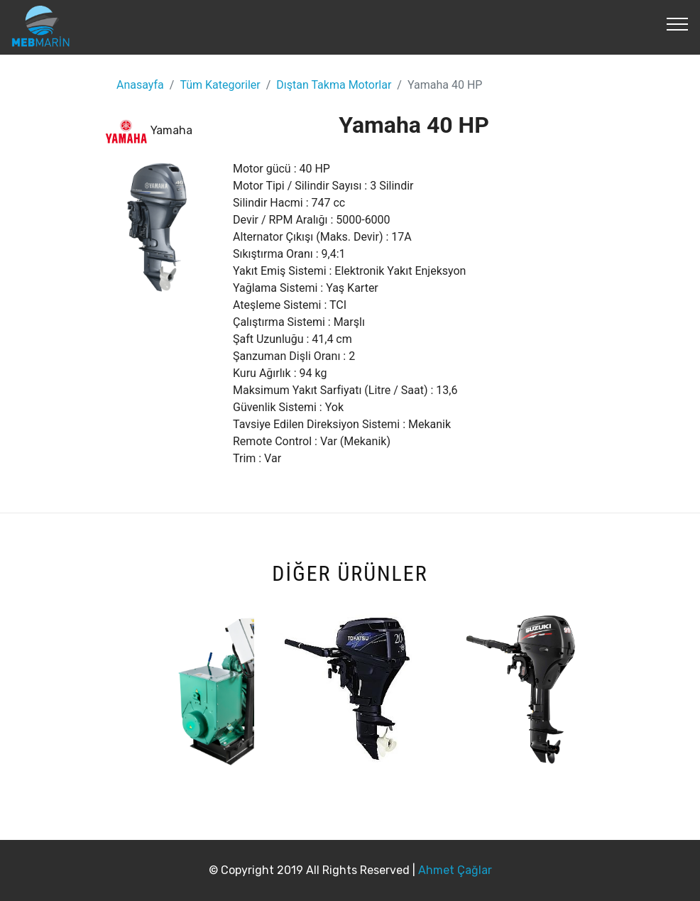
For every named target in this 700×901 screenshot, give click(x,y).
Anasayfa (140, 85)
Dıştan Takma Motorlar (333, 85)
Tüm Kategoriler (220, 85)
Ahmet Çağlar (455, 870)
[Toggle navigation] (678, 23)
